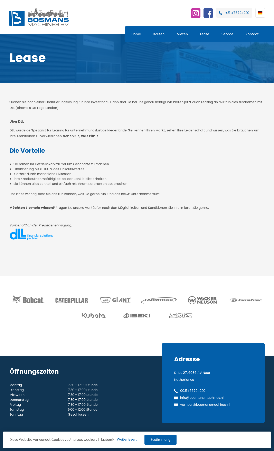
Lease (204, 34)
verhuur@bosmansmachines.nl (205, 404)
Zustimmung (160, 439)
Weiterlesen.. (127, 439)
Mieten (182, 34)
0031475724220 (192, 390)
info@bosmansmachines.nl (202, 397)
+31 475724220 (237, 12)
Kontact (252, 34)
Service (227, 34)
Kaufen (158, 34)
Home (136, 34)
